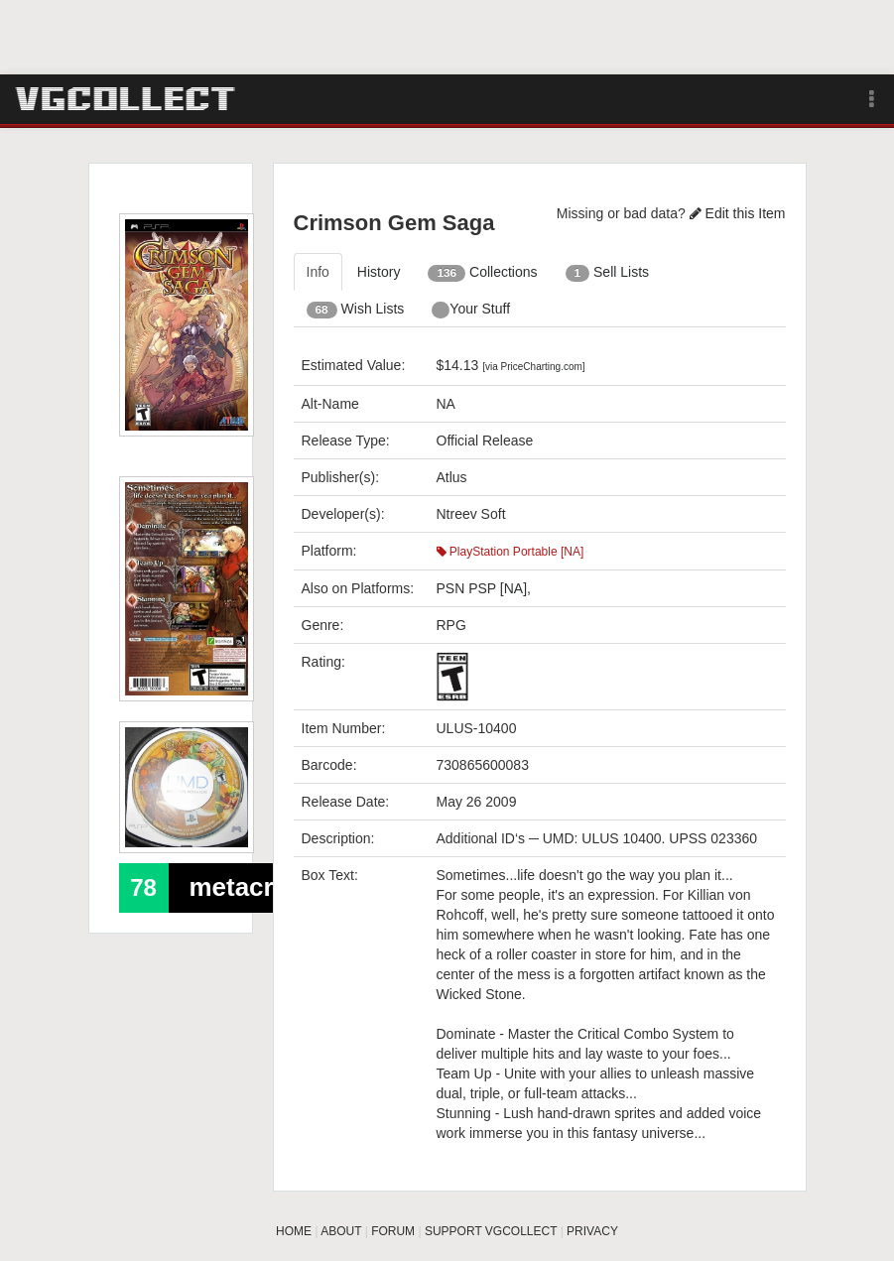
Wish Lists (356, 309)
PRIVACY (592, 1231)
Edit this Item (738, 213)
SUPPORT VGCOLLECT (491, 1231)
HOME (294, 1231)
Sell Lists (608, 273)
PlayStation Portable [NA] (510, 552)
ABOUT (340, 1231)
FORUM (393, 1231)
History (379, 272)
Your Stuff (471, 309)
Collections (482, 273)
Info (318, 272)
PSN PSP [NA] (482, 588)
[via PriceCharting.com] (533, 366)
